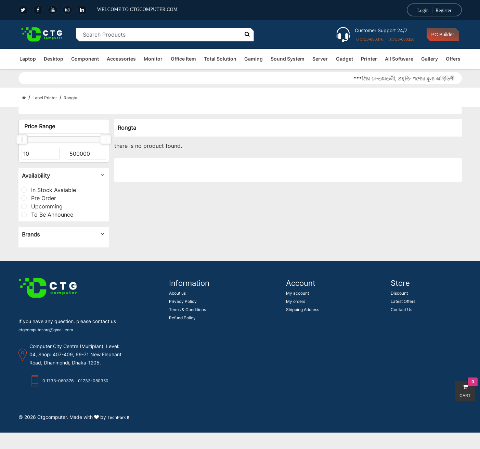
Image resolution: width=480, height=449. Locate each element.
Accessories (121, 59)
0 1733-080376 (370, 39)
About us (177, 293)
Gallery (429, 59)
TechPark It (118, 417)
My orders (295, 301)
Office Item (183, 59)
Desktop (53, 59)
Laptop (28, 59)
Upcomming (42, 206)
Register (444, 10)
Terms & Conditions (187, 309)
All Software (399, 59)
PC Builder (442, 34)
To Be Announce (47, 214)
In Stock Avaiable (48, 190)
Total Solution (220, 59)
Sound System (287, 59)
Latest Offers (403, 301)
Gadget (344, 59)
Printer (369, 59)
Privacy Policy (183, 301)
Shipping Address (302, 309)
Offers (453, 59)
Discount (399, 293)
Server (320, 59)
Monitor (153, 59)
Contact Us (401, 309)
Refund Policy (182, 317)
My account (297, 293)
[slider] (22, 139)
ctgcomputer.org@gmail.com (45, 329)
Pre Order (38, 198)
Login (422, 10)
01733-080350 (402, 39)
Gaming (253, 59)
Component (85, 59)
